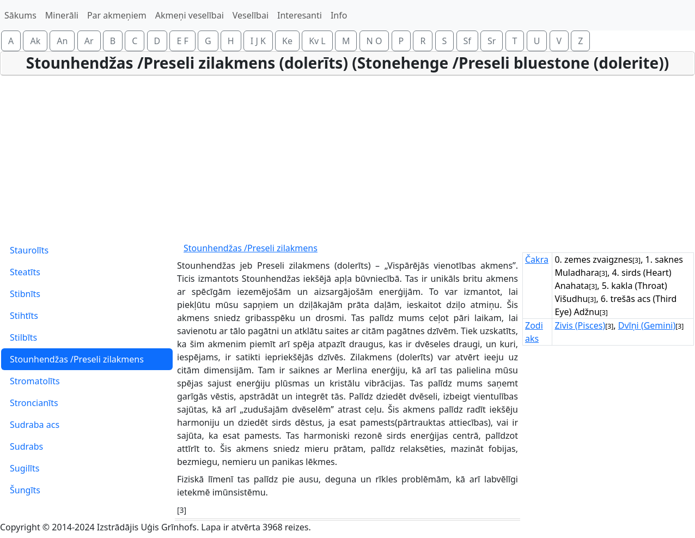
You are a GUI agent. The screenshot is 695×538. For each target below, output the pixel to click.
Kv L (317, 41)
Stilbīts (23, 337)
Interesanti (299, 15)
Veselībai (251, 15)
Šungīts (25, 490)
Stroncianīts (34, 403)
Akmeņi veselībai (189, 15)
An (62, 41)
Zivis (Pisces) (579, 325)
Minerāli (61, 15)
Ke (287, 41)
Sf (467, 41)
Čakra (536, 259)
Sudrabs (26, 446)
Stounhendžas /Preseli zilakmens (77, 359)
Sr (491, 41)
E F (182, 41)
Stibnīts (25, 294)
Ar (89, 41)
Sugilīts (24, 468)
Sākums (20, 15)
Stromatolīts (35, 381)
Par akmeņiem (117, 15)
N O (374, 41)
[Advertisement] (347, 157)
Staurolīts (29, 250)
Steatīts (25, 272)
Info (339, 15)
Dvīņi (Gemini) (647, 325)
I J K (258, 41)
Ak (35, 41)
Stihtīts (24, 316)
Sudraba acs (34, 425)
